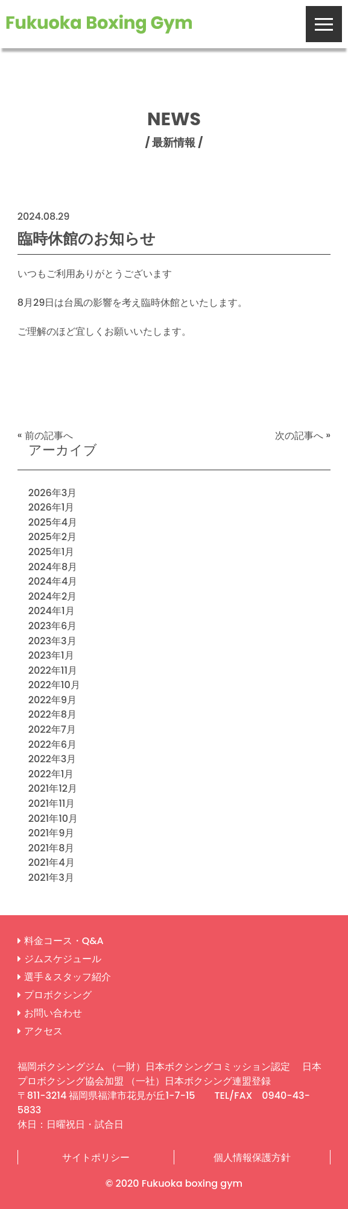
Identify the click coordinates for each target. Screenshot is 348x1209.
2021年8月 (51, 847)
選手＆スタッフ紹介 (67, 977)
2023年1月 (51, 655)
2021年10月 (53, 818)
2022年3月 (52, 759)
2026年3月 (52, 492)
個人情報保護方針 (252, 1157)
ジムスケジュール (62, 959)
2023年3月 (52, 640)
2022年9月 (52, 699)
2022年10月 (54, 685)
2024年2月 (52, 596)
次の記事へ (299, 435)
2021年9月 (51, 833)
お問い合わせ (53, 1013)
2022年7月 (52, 729)
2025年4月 (52, 522)
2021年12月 (52, 788)
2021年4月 (51, 862)
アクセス (43, 1031)
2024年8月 (52, 566)
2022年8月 (52, 714)
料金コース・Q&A (64, 941)
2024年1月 (51, 611)
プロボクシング (58, 995)
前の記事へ (49, 435)
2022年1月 (51, 773)
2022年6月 (52, 744)
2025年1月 (51, 552)
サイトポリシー (96, 1157)
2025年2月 (52, 537)
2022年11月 (52, 670)
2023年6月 (52, 626)
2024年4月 (52, 581)
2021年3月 (51, 877)
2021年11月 (51, 803)
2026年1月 (51, 507)
